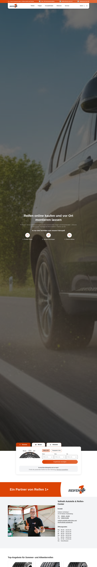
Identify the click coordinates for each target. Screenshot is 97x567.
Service (67, 5)
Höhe (55, 454)
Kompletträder (49, 5)
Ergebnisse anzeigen (60, 461)
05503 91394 (65, 518)
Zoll (67, 454)
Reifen (33, 5)
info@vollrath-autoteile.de (65, 522)
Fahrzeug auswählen (62, 469)
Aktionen (59, 5)
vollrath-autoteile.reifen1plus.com (67, 520)
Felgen (40, 5)
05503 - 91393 (65, 516)
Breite (43, 454)
